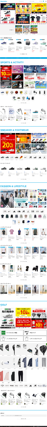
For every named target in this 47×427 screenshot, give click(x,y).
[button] (46, 45)
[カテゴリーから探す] (33, 1)
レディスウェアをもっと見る (23, 261)
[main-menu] (46, 1)
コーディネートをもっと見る (23, 297)
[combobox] (24, 1)
